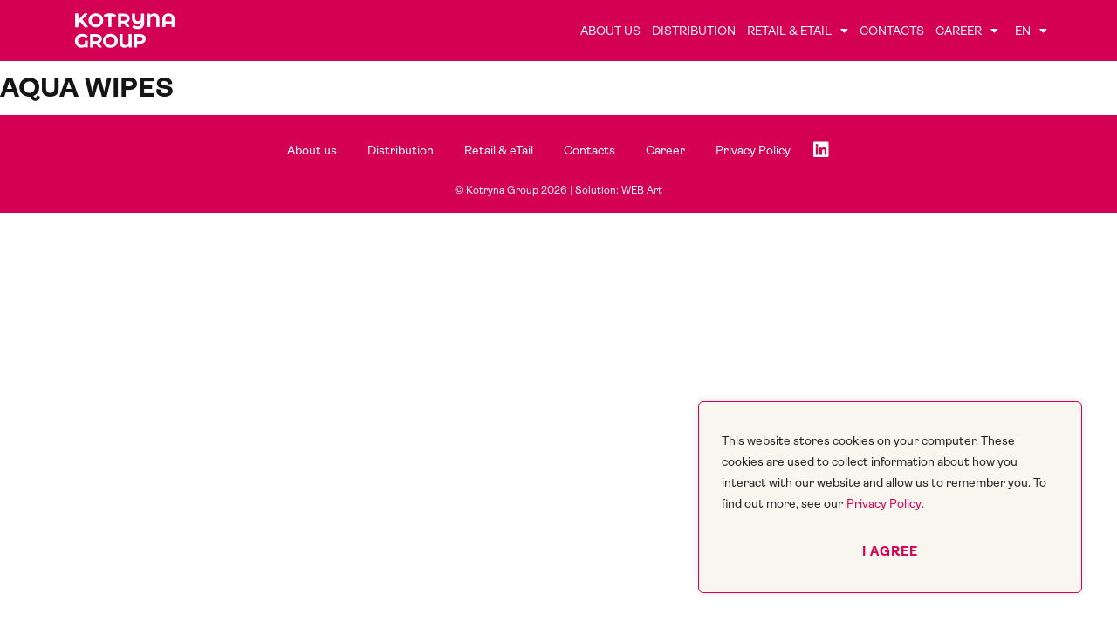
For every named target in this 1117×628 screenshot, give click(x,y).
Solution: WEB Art (618, 190)
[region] (890, 497)
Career (966, 30)
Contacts (892, 31)
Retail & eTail (797, 30)
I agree (890, 551)
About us (610, 31)
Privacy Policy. (885, 503)
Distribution (694, 31)
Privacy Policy (753, 150)
